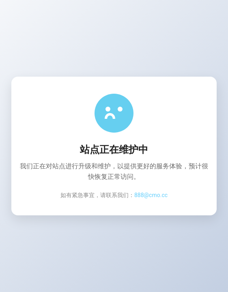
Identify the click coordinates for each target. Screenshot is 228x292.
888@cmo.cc (151, 195)
